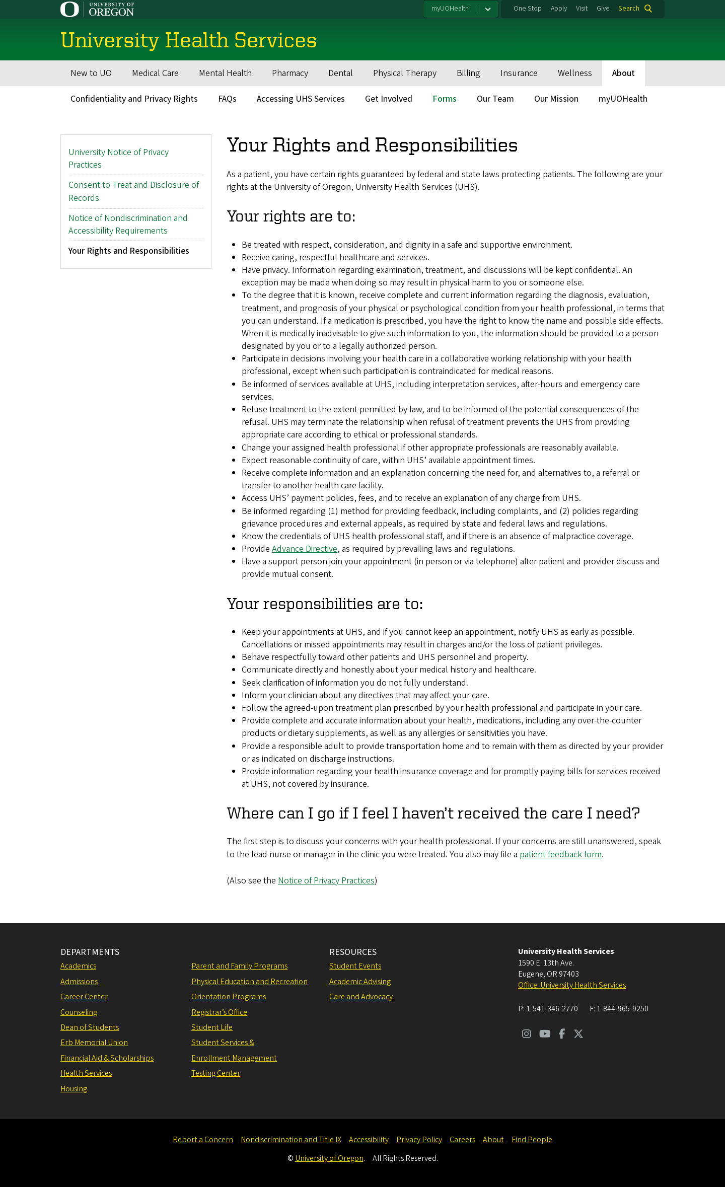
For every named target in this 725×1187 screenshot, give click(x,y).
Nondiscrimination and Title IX (291, 1139)
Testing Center (215, 1073)
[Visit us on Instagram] (526, 1035)
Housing (73, 1088)
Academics (78, 966)
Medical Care (155, 73)
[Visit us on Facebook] (562, 1035)
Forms (444, 99)
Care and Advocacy (361, 996)
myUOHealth (450, 9)
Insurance (519, 73)
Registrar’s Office (219, 1012)
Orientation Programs (228, 996)
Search (628, 9)
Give (603, 9)
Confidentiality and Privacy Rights (134, 99)
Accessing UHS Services (301, 99)
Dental (340, 73)
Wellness (575, 73)
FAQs (227, 99)
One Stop (528, 9)
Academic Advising (360, 981)
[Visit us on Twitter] (578, 1035)
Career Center (84, 996)
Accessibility (369, 1139)
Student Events (355, 966)
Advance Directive (304, 549)
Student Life (212, 1027)
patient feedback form (561, 854)
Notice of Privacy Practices (326, 880)
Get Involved (388, 99)
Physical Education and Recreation (249, 981)
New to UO (91, 73)
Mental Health (225, 73)
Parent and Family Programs (239, 966)
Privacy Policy (419, 1139)
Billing (468, 73)
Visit (582, 9)
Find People (532, 1139)
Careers (462, 1139)
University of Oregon (329, 1158)
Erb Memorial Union (94, 1042)
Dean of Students (89, 1027)
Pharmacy (290, 73)
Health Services (86, 1073)
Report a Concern (203, 1139)
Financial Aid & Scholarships (107, 1058)
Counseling (78, 1012)
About (623, 73)
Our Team (495, 99)
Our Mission (556, 99)
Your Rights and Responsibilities (128, 251)
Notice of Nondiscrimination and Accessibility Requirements (128, 224)
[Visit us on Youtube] (545, 1035)
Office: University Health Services (572, 985)
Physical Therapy (405, 73)
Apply (559, 9)
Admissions (79, 981)
